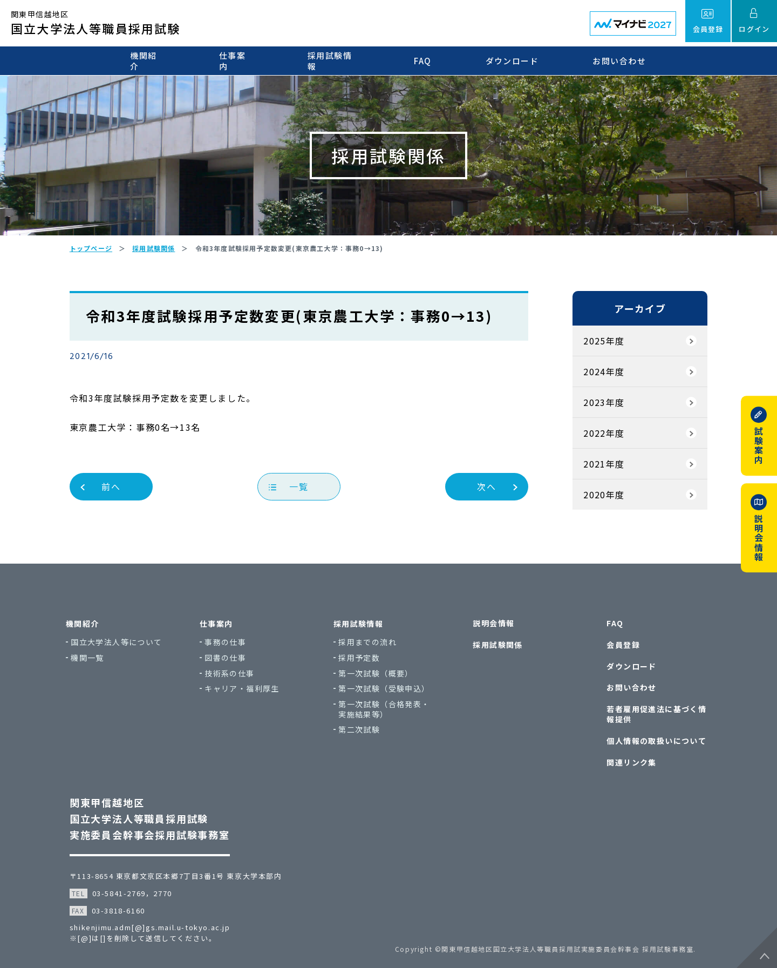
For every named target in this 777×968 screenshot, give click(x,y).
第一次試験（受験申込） (388, 690)
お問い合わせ (621, 60)
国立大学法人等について (121, 644)
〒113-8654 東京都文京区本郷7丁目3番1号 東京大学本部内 (176, 873)
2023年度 (603, 404)
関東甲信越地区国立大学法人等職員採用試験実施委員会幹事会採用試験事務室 (150, 816)
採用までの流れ (372, 644)
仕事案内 (236, 60)
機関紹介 (147, 60)
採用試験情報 (335, 60)
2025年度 (603, 342)
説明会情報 (492, 625)
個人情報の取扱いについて (655, 739)
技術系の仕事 (234, 674)
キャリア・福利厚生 (246, 690)
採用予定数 (364, 659)
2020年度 (603, 496)
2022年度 (603, 435)
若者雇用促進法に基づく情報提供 (655, 713)
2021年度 (603, 465)
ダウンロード (514, 60)
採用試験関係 (496, 646)
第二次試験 (364, 731)
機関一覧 (92, 659)
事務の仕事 (230, 644)
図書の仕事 (230, 659)
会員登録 (622, 646)
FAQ (424, 60)
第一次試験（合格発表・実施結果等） (388, 711)
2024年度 (603, 373)
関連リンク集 (630, 760)
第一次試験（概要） (380, 674)
